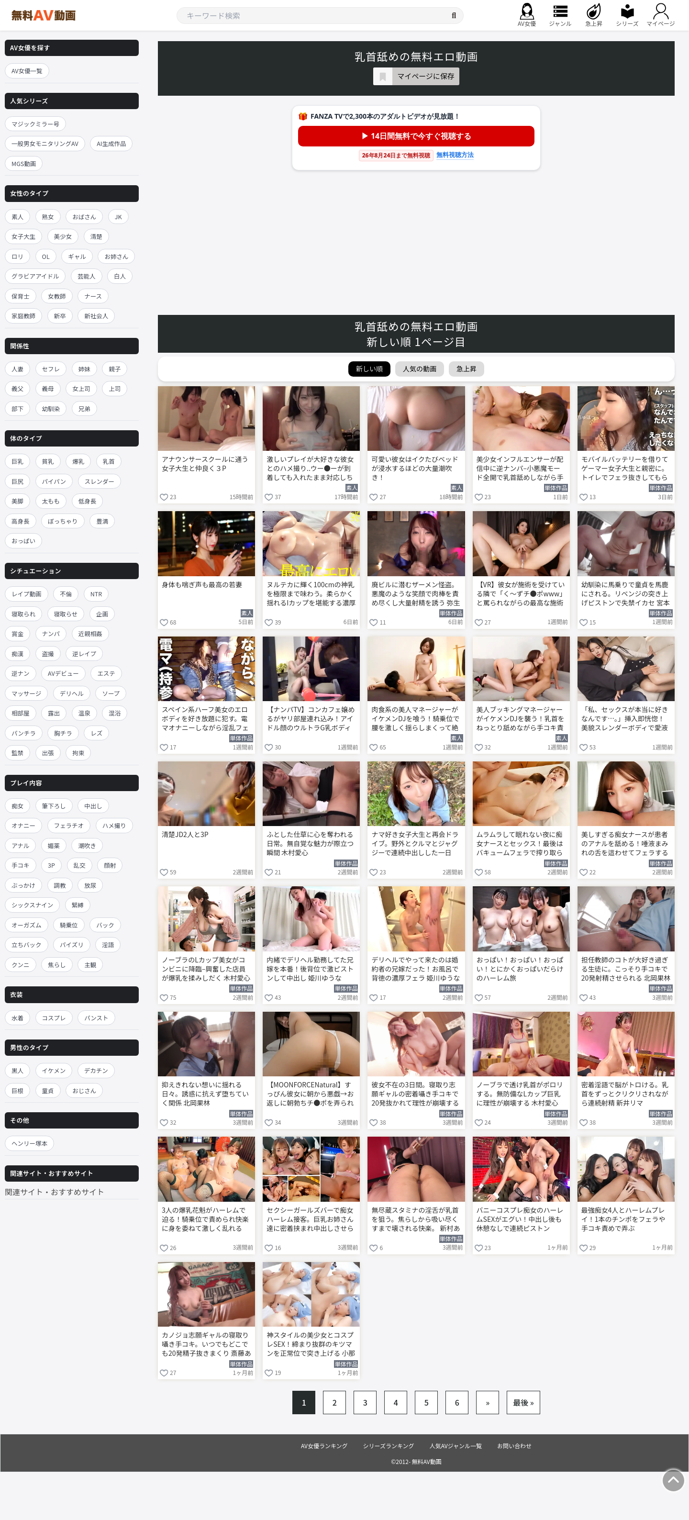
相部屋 (20, 712)
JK (118, 216)
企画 (102, 613)
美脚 (17, 500)
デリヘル (72, 693)
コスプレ (54, 1017)
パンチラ (23, 733)
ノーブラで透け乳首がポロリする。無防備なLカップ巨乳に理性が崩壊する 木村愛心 (520, 1093)
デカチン (96, 1070)
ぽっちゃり (63, 520)
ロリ (17, 256)
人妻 (17, 368)
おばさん (84, 216)
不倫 (66, 593)
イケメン (54, 1070)
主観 (90, 964)
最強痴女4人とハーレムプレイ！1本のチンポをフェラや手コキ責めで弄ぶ (623, 1219)
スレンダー (100, 481)
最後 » (523, 1402)
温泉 (84, 712)
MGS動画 (23, 163)
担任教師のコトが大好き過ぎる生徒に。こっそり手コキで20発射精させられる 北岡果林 (626, 969)
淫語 (108, 944)
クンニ (20, 964)
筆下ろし (54, 805)
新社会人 (96, 315)
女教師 (57, 296)
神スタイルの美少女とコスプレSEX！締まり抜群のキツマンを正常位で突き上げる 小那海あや (311, 1344)
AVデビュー (63, 673)
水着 (17, 1017)
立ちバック (26, 944)
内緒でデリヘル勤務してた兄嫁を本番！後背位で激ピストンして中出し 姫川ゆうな (310, 969)
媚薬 (54, 845)
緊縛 (78, 904)
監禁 (17, 752)
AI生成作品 (111, 143)
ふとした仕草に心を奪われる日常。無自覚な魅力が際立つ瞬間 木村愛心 (310, 843)
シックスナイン (32, 904)
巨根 (17, 1090)
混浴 (115, 712)
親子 (115, 368)
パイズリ (72, 944)
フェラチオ (69, 825)
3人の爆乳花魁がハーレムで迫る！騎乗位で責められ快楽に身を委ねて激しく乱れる (205, 1219)
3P (51, 865)
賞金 (17, 633)
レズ (96, 733)
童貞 (48, 1090)
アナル (20, 845)
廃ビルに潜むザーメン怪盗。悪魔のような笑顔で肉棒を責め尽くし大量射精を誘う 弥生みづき (415, 594)
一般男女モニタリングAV (44, 143)
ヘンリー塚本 (29, 1143)
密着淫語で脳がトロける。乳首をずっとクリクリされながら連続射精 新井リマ (624, 1093)
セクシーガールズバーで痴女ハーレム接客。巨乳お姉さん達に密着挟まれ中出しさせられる (310, 1220)
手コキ (20, 865)
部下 (17, 408)
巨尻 (17, 481)
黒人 (17, 1070)
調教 (60, 885)
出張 (48, 752)
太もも (51, 500)
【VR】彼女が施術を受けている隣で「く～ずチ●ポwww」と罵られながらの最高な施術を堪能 (521, 594)
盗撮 (48, 653)
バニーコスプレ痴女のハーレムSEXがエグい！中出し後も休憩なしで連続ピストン (520, 1219)
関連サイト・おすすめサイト (54, 1191)
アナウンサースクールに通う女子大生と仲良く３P (205, 464)
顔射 (110, 865)
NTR (96, 593)
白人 (120, 275)
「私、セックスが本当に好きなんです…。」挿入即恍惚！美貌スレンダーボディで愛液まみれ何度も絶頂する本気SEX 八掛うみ (624, 719)
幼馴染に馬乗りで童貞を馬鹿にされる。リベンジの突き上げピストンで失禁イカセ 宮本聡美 (625, 594)
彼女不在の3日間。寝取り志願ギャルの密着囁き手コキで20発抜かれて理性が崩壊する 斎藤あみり (415, 1094)
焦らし (57, 964)
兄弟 (84, 408)
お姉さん (116, 256)
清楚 (96, 236)
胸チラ (63, 733)
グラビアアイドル (35, 275)
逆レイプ (84, 653)
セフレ (51, 368)
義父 (17, 388)
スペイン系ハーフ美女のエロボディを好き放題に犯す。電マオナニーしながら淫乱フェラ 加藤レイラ (205, 719)
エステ (106, 673)
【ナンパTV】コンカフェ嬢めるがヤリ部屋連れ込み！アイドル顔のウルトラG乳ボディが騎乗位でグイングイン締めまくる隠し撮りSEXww (311, 719)
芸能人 (87, 275)
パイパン (54, 481)
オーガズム (26, 924)
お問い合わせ (514, 1446)
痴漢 (17, 653)
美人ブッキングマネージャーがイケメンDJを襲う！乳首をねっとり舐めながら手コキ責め (521, 719)
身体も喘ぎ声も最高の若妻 (202, 584)
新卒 (60, 315)
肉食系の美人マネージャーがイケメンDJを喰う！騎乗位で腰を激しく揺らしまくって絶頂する (415, 719)
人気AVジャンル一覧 (456, 1446)
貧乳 (48, 461)
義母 (48, 388)
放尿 (90, 885)
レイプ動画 (26, 593)
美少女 (63, 236)
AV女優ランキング (324, 1446)
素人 (17, 216)
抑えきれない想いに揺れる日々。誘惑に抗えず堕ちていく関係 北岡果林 (205, 1093)
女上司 (81, 388)
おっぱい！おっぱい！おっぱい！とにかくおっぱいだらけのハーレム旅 (520, 969)
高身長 (20, 520)
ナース (93, 296)
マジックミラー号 (35, 123)
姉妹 (84, 368)
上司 (115, 388)
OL (46, 256)
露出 (54, 712)
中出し (93, 805)
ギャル (77, 256)
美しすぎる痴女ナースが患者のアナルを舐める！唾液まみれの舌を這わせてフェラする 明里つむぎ (624, 844)
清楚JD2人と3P (185, 834)
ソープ (111, 693)
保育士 (20, 296)
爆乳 (78, 461)
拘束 (78, 752)
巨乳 (17, 461)
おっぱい (23, 540)
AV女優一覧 (27, 70)
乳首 (109, 461)
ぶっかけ (23, 885)
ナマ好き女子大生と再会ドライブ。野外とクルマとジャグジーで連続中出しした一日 (414, 843)
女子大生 (23, 236)
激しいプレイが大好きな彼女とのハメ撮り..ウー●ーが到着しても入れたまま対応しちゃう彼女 (310, 469)
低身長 (87, 500)
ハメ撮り (114, 825)
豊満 (102, 520)
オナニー (23, 825)
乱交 (80, 865)
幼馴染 (51, 408)
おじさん (84, 1090)
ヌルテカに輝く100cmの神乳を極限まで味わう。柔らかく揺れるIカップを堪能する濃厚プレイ (311, 594)
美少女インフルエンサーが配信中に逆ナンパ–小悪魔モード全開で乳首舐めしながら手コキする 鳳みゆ (520, 469)
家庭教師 (23, 315)
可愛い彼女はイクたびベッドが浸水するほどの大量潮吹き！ (414, 468)
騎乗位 (69, 924)
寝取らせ (66, 613)
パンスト (96, 1017)
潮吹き (87, 845)
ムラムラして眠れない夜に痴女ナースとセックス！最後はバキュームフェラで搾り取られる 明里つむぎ (520, 844)
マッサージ (26, 693)
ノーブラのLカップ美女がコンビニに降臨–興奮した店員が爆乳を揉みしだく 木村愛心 (206, 969)
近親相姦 (90, 633)
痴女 (17, 805)
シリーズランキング (388, 1446)
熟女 (48, 216)
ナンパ (51, 633)
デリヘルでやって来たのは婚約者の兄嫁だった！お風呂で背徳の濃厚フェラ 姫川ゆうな (415, 969)
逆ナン (20, 673)
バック (105, 924)
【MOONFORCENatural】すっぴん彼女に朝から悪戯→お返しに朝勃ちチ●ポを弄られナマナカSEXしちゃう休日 (310, 1094)
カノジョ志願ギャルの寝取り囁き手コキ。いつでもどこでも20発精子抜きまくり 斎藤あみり (206, 1344)
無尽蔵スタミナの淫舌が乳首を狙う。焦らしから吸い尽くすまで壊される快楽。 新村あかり (415, 1220)
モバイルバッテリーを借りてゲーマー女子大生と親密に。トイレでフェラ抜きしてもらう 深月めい (624, 469)
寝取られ (23, 613)
